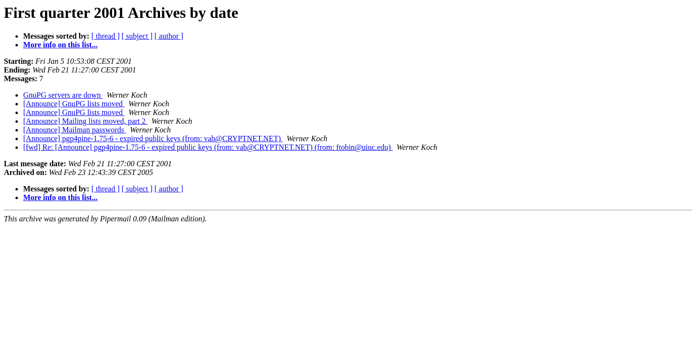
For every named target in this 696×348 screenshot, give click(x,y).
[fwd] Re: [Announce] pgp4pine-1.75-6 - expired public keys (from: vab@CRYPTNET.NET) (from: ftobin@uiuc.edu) (208, 147)
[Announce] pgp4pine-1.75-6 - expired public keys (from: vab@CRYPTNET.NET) (153, 138)
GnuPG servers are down (62, 95)
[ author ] (169, 36)
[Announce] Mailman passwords (74, 130)
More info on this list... (60, 45)
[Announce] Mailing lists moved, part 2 (85, 121)
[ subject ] (137, 36)
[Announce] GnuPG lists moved (74, 104)
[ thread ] (105, 36)
